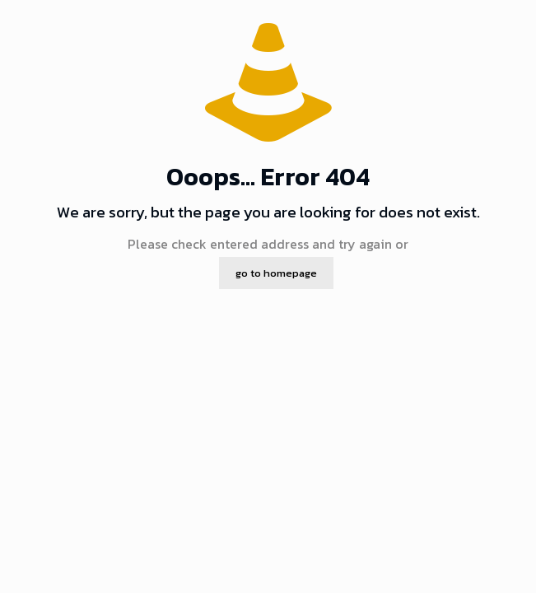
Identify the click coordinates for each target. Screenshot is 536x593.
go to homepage (276, 273)
